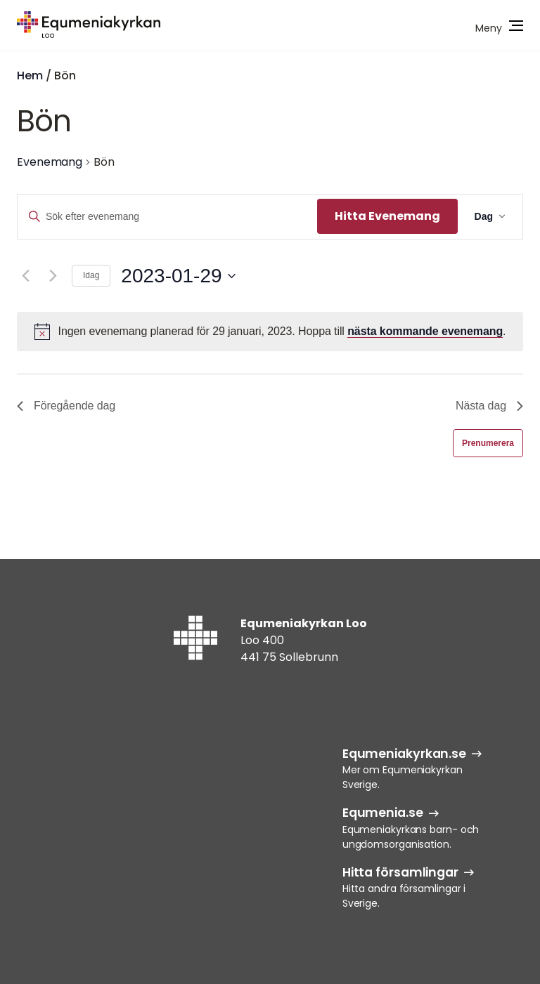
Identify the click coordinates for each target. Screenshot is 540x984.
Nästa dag (489, 406)
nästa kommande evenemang (425, 331)
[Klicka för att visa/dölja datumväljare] (178, 276)
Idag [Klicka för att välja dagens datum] (91, 275)
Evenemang (49, 162)
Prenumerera (488, 443)
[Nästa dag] (52, 276)
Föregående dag (66, 406)
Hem (30, 75)
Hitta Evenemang (387, 216)
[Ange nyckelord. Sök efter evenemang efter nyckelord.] (167, 217)
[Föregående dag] (25, 276)
